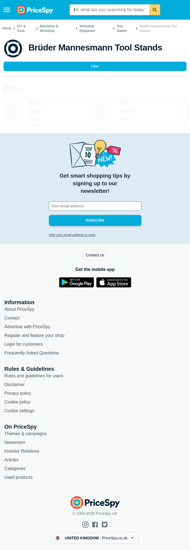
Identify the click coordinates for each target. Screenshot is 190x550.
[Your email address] (95, 206)
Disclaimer (14, 384)
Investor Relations (21, 451)
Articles (11, 460)
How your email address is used (72, 235)
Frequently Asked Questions (31, 353)
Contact (11, 318)
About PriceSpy (19, 309)
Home (6, 28)
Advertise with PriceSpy (27, 326)
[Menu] (6, 9)
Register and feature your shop (34, 335)
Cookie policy (17, 402)
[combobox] (109, 9)
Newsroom (14, 442)
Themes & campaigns (25, 433)
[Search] (154, 9)
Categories (14, 468)
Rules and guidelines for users (33, 375)
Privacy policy (17, 393)
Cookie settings (19, 410)
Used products (18, 477)
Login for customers (23, 344)
